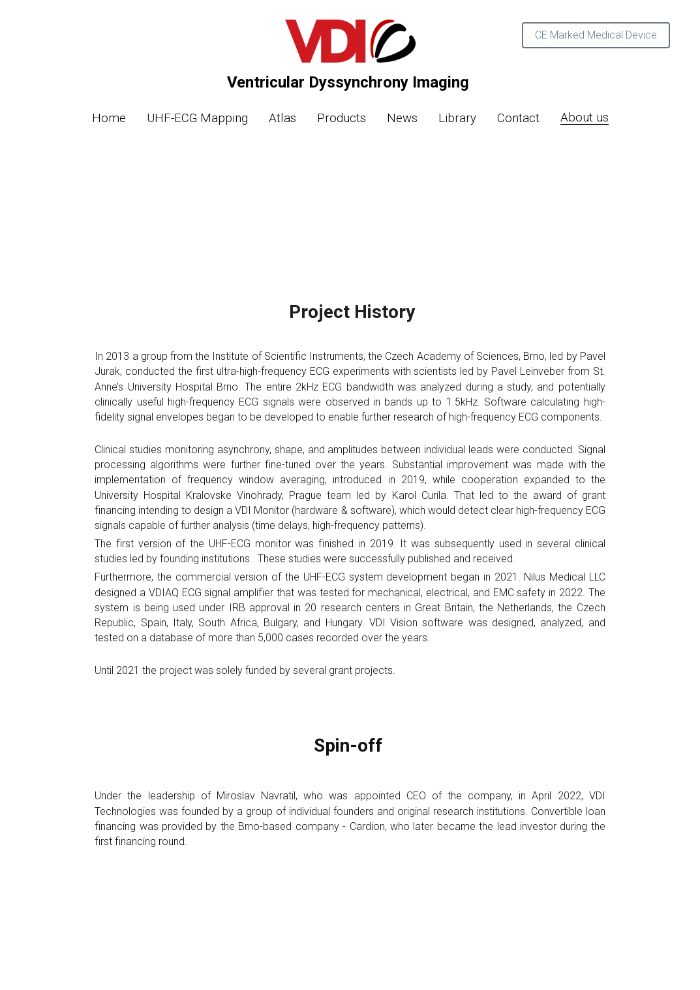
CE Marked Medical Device (596, 35)
